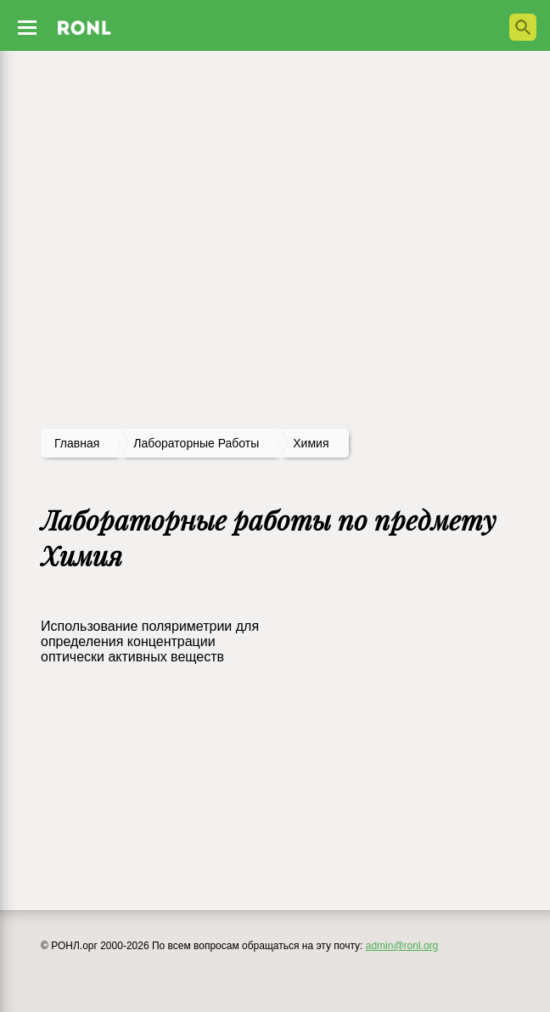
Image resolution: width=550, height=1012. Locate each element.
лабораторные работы (196, 443)
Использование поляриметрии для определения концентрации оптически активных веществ (150, 641)
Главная (76, 443)
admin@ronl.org (402, 946)
